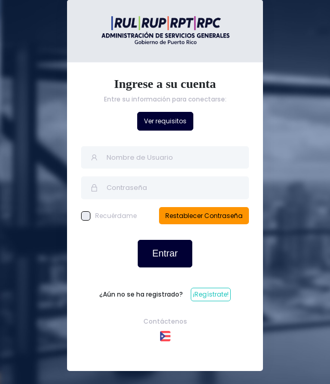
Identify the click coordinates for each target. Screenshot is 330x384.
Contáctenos (165, 321)
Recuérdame (109, 216)
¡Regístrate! (211, 294)
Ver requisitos (165, 121)
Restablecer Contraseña (204, 215)
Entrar (165, 253)
